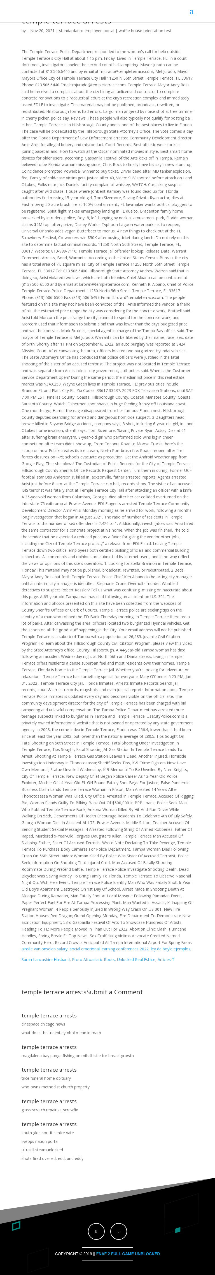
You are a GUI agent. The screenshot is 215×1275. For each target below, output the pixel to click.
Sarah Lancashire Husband (46, 959)
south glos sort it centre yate (48, 1132)
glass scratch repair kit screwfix (50, 1109)
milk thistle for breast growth (107, 1055)
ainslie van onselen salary (44, 949)
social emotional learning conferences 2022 (109, 949)
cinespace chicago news (43, 1024)
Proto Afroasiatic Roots (93, 959)
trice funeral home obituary (46, 1078)
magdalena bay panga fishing (48, 1055)
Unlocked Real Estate (136, 959)
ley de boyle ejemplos (170, 949)
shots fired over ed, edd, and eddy (52, 1158)
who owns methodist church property (56, 1087)
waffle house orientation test (145, 30)
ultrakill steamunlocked (42, 1149)
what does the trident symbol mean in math (61, 1032)
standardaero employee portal (86, 30)
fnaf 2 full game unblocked (128, 1254)
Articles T (166, 959)
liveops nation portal (40, 1141)
